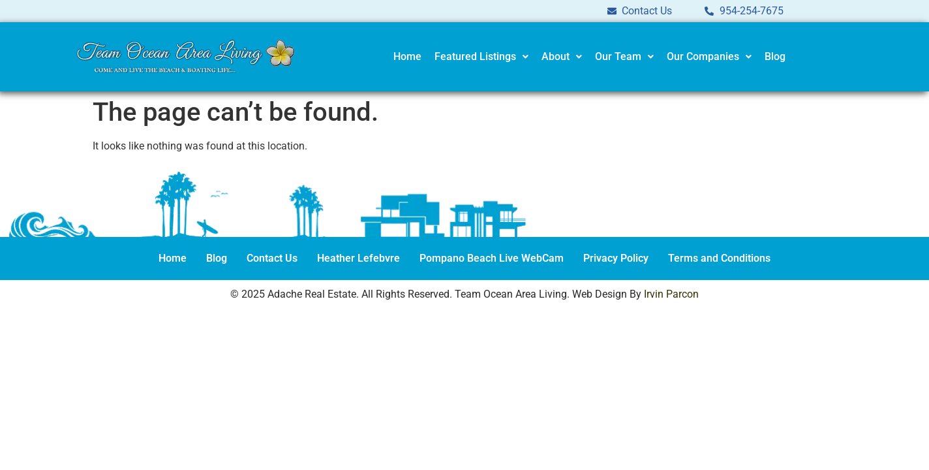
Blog (775, 56)
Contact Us (272, 258)
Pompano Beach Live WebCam (491, 258)
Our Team (624, 56)
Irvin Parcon (671, 294)
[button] (481, 57)
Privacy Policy (615, 258)
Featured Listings (481, 56)
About (561, 56)
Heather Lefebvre (358, 258)
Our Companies (709, 56)
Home (407, 56)
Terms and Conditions (719, 258)
